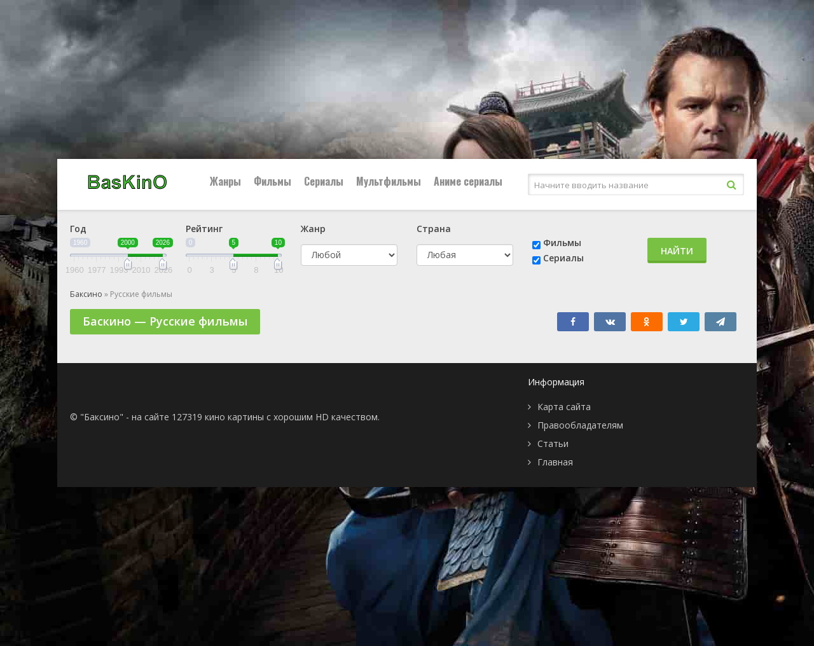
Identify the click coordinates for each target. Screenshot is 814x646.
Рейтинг (204, 229)
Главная (555, 462)
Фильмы (272, 181)
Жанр (313, 229)
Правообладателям (580, 425)
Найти (677, 251)
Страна (434, 229)
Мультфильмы (388, 181)
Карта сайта (564, 407)
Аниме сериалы (468, 181)
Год (78, 229)
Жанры (225, 181)
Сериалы (323, 181)
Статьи (553, 443)
